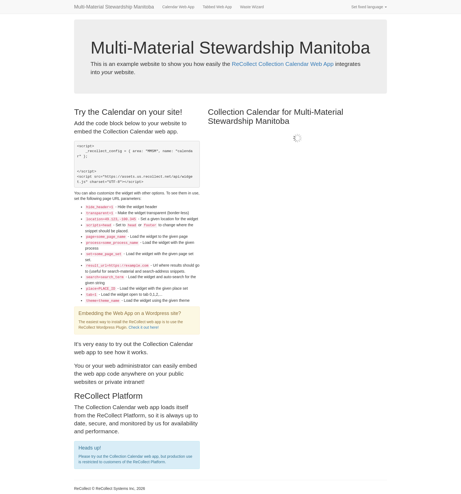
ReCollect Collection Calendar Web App (283, 64)
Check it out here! (144, 327)
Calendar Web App (178, 7)
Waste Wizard (252, 7)
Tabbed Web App (217, 7)
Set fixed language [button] (369, 7)
